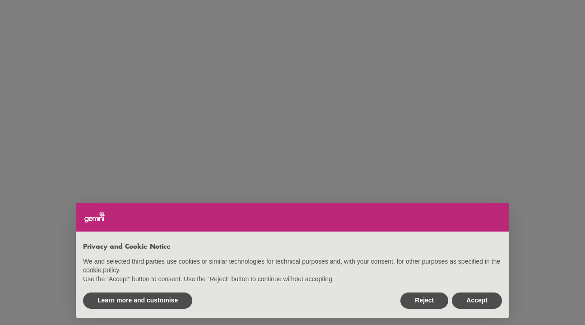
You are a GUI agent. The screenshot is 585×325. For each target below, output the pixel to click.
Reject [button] (424, 300)
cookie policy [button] (101, 270)
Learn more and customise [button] (138, 300)
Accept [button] (477, 300)
